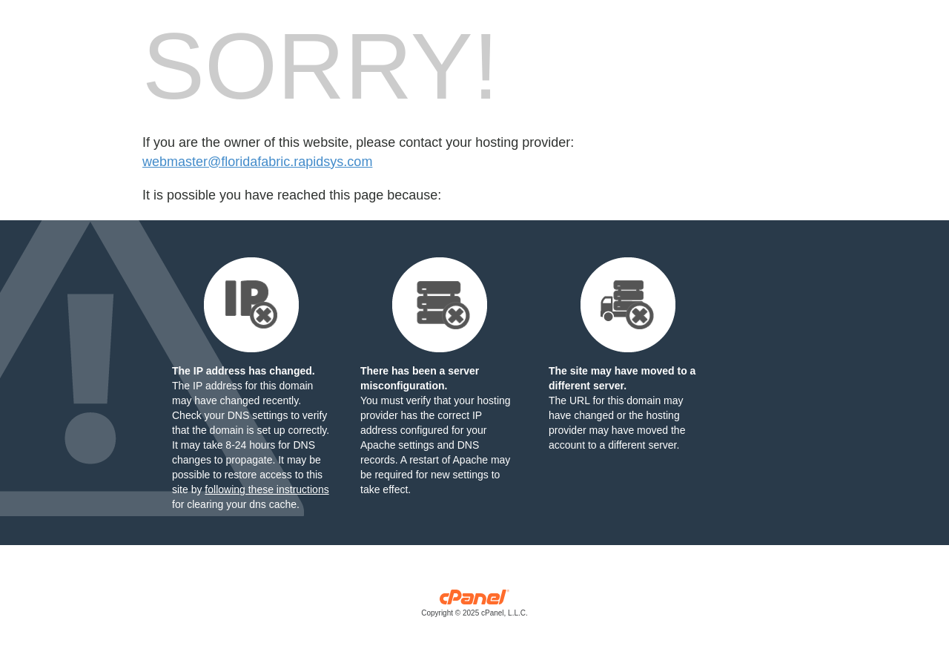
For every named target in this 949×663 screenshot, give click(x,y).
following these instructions (266, 489)
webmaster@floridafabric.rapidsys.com (257, 161)
